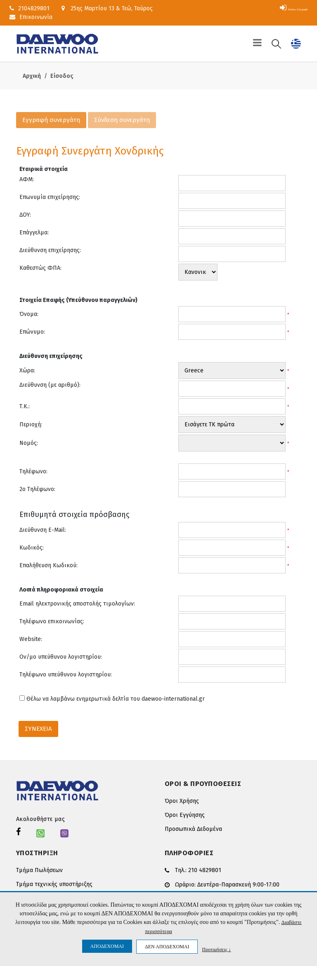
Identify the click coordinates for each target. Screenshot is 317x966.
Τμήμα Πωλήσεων (39, 870)
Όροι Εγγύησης (185, 815)
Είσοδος (61, 76)
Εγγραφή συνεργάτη (51, 120)
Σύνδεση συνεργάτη (122, 120)
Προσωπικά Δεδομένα (193, 829)
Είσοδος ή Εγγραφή (278, 8)
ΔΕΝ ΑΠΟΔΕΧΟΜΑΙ (167, 947)
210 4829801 (204, 869)
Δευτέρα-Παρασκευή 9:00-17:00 (238, 883)
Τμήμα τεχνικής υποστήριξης (54, 884)
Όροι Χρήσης (182, 801)
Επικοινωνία (30, 17)
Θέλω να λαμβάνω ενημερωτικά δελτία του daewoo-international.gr (115, 698)
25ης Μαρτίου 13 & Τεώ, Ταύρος (107, 8)
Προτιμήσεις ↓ (216, 949)
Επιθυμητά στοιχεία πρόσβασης (74, 514)
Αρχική (32, 76)
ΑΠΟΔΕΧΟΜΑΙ (107, 946)
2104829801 (29, 8)
